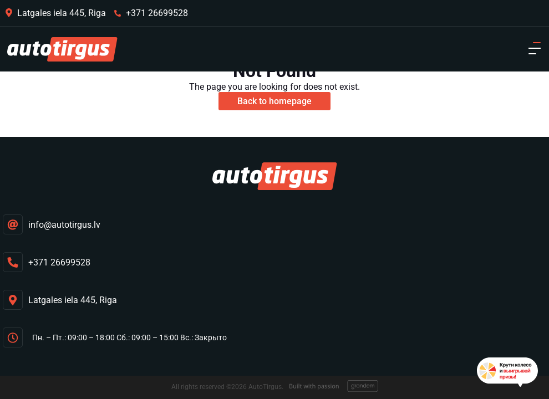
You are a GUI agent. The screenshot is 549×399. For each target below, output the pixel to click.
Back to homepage (274, 101)
